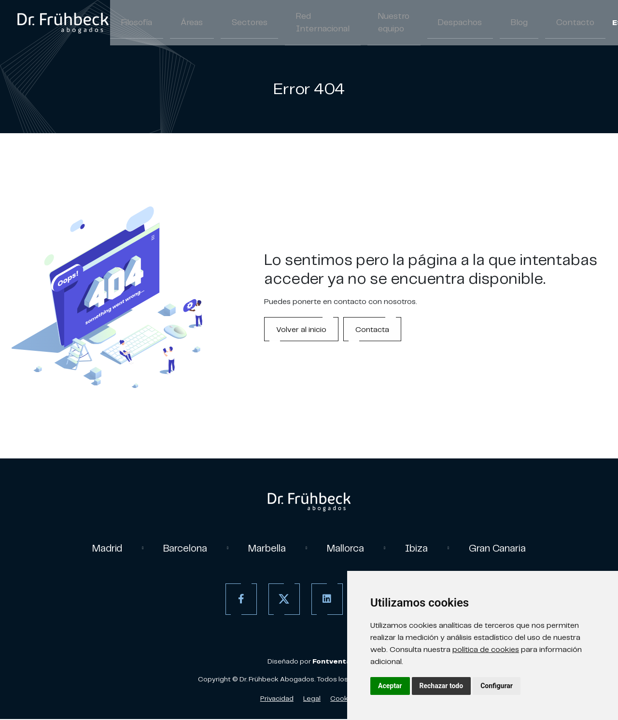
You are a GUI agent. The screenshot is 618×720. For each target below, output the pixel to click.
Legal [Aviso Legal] (312, 699)
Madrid (95, 548)
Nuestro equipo (352, 23)
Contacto (520, 23)
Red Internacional (289, 23)
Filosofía (132, 23)
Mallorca (348, 548)
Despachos (423, 23)
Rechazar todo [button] (442, 686)
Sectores (227, 23)
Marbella (264, 548)
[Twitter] (281, 600)
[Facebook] (238, 600)
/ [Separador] (567, 24)
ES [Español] (557, 24)
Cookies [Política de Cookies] (344, 699)
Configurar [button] (496, 686)
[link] (62, 23)
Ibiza (422, 548)
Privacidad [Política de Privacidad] (277, 699)
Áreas (179, 23)
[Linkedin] (324, 600)
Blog (473, 23)
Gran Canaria (508, 548)
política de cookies (485, 649)
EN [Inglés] (577, 24)
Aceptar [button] (390, 686)
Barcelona (178, 548)
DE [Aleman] (597, 24)
